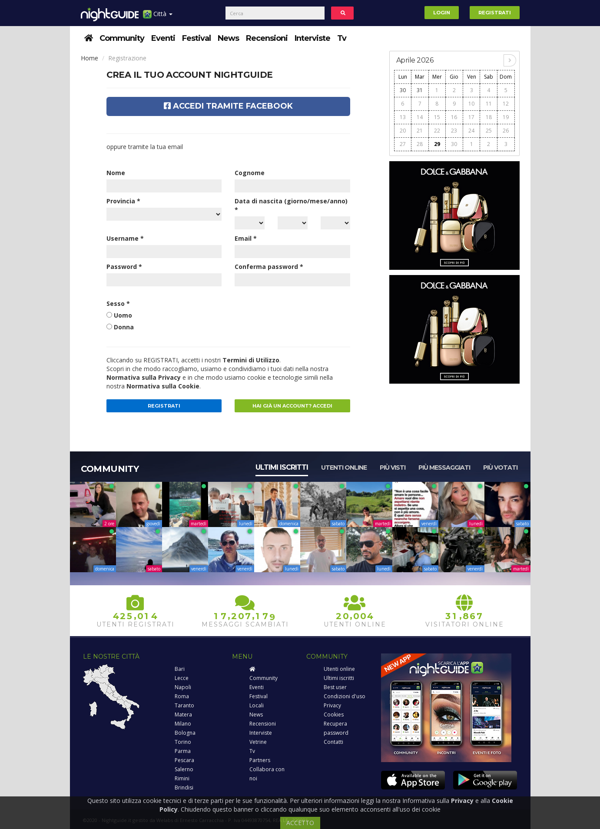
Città (157, 17)
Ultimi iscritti (281, 467)
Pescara (184, 760)
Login (441, 13)
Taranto (184, 705)
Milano (183, 723)
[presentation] (301, 316)
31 (420, 90)
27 (403, 144)
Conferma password (269, 266)
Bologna (185, 732)
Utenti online (344, 467)
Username (125, 238)
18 (489, 117)
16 (454, 117)
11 (489, 103)
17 (471, 117)
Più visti (392, 467)
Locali (256, 705)
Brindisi (184, 787)
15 (437, 117)
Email (246, 238)
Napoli (183, 687)
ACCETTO (300, 823)
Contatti (333, 742)
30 (403, 90)
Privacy (332, 705)
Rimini (182, 778)
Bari (180, 669)
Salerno (184, 769)
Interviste (312, 38)
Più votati (500, 467)
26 (506, 130)
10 (471, 103)
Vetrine (258, 742)
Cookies (334, 714)
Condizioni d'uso (344, 696)
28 (420, 144)
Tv (341, 38)
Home (89, 58)
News (228, 38)
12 (506, 103)
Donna (124, 327)
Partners (259, 760)
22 (437, 130)
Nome (115, 173)
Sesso (118, 303)
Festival (196, 38)
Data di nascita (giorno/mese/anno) (291, 205)
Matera (183, 714)
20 (403, 130)
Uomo (123, 315)
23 (454, 130)
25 (489, 130)
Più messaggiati (444, 467)
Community (121, 38)
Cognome (250, 173)
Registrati (494, 13)
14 (420, 117)
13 (403, 117)
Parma (183, 751)
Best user (335, 687)
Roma (182, 696)
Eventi (163, 38)
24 (471, 130)
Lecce (182, 678)
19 (506, 117)
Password (124, 266)
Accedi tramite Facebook (228, 106)
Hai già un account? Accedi (292, 406)
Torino (183, 742)
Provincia (123, 201)
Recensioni (267, 38)
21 (420, 130)
